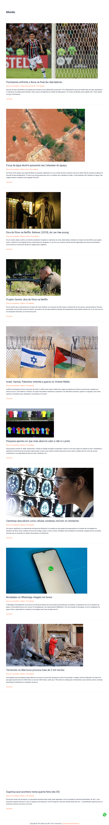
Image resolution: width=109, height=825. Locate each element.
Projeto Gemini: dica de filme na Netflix (25, 298)
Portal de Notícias (15, 3)
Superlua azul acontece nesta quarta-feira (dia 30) (31, 790)
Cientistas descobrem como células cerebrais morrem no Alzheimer (40, 519)
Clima (27, 169)
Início (5, 3)
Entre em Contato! (51, 3)
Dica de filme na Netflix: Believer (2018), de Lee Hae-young (35, 232)
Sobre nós (39, 3)
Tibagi (23, 86)
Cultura (28, 236)
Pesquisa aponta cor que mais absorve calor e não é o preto (36, 440)
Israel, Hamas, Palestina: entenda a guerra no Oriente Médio (36, 381)
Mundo (34, 86)
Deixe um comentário (12, 86)
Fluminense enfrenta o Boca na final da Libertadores (33, 82)
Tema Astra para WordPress (71, 821)
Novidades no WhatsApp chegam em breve (28, 595)
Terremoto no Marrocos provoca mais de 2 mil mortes (34, 668)
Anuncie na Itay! (28, 3)
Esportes (28, 86)
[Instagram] (106, 3)
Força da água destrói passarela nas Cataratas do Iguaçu (35, 165)
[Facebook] (104, 3)
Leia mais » (9, 99)
